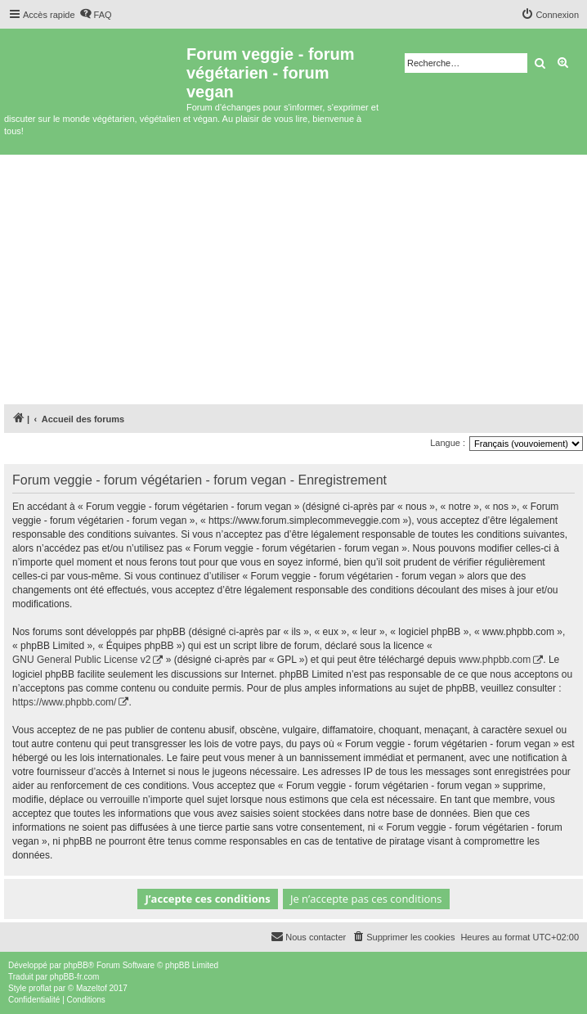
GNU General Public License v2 (81, 659)
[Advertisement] (293, 277)
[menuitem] (95, 15)
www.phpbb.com (495, 659)
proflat (40, 988)
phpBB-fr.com (75, 976)
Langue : (447, 443)
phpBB (76, 965)
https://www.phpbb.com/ (64, 702)
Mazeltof (91, 988)
